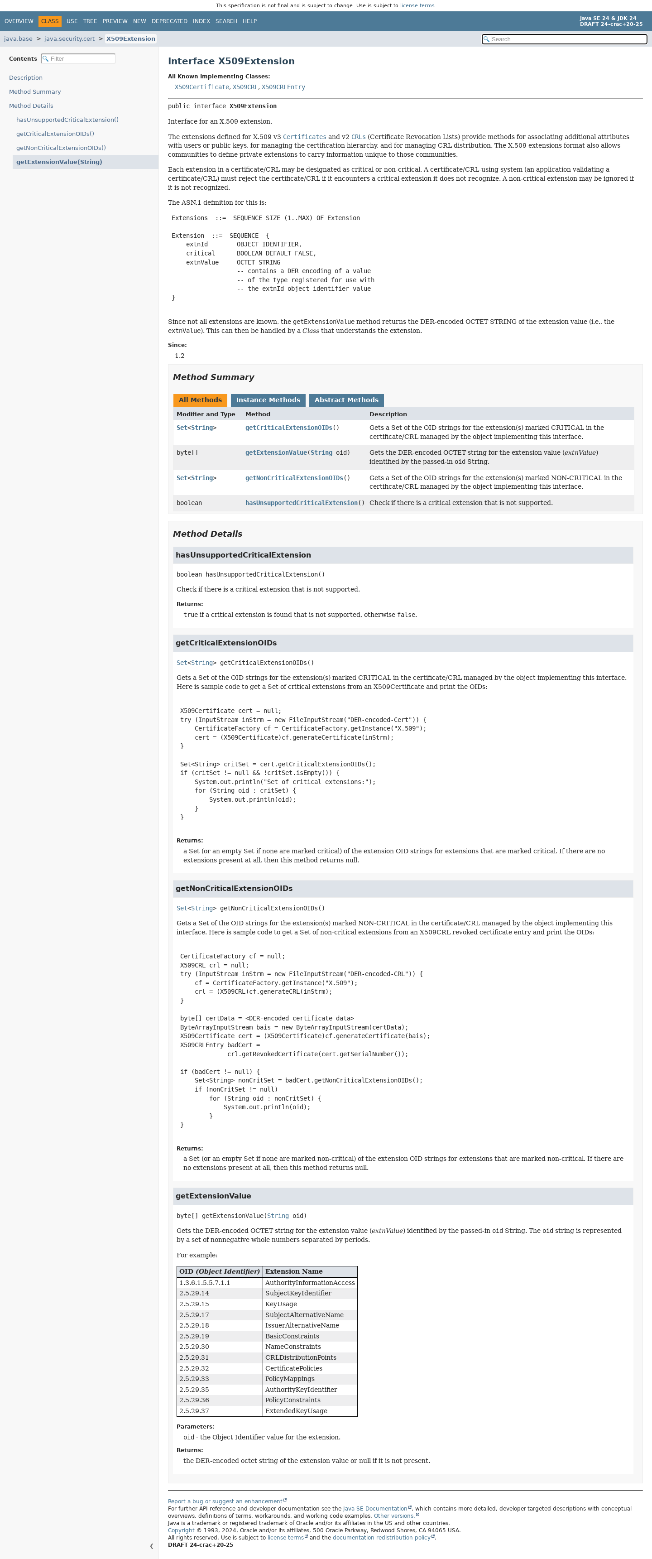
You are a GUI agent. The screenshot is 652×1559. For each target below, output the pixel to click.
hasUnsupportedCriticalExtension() (67, 119)
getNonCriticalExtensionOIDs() (61, 147)
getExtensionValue (276, 452)
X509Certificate (202, 87)
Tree (90, 21)
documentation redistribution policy (382, 1538)
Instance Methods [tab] (268, 400)
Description (28, 77)
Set (182, 427)
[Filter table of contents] (78, 58)
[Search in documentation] (564, 39)
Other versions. (394, 1516)
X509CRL (245, 87)
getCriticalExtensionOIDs (288, 427)
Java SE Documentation (375, 1509)
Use (72, 21)
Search (226, 21)
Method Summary (35, 91)
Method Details (31, 105)
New (139, 21)
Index (201, 21)
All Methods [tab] (200, 400)
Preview (115, 21)
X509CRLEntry (283, 87)
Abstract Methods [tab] (347, 400)
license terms (417, 6)
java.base (18, 38)
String (202, 427)
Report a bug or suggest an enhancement (225, 1501)
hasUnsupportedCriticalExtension (301, 502)
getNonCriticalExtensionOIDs (294, 477)
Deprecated (169, 21)
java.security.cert (69, 38)
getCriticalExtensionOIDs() (55, 133)
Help (250, 21)
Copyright (181, 1530)
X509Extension (130, 38)
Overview (19, 21)
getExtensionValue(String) (54, 162)
